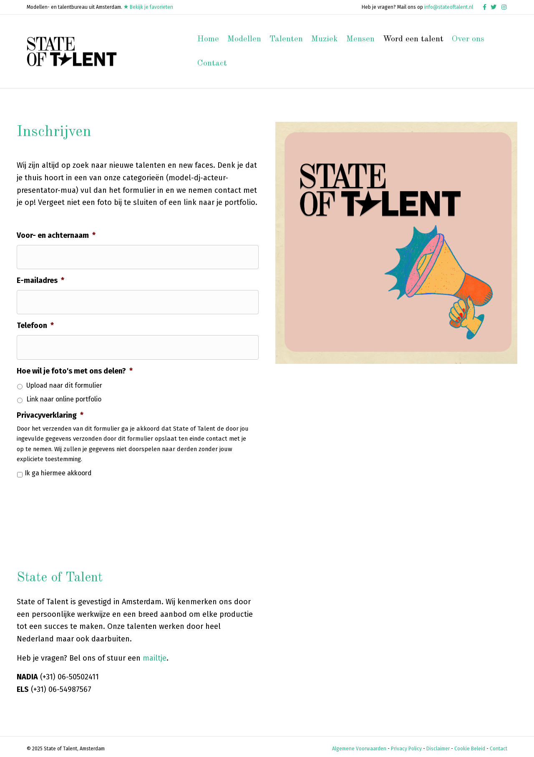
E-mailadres (40, 279)
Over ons (468, 39)
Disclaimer (438, 744)
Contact (212, 63)
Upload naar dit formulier (64, 381)
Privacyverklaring (50, 411)
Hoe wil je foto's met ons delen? (75, 366)
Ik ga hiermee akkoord (58, 468)
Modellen (244, 39)
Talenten (286, 39)
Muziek (324, 39)
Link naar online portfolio (63, 395)
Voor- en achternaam (56, 235)
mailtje (154, 654)
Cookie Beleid (469, 744)
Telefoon (35, 323)
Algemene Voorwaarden (359, 744)
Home (208, 39)
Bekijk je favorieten (148, 7)
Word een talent (413, 39)
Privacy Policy (406, 744)
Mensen (360, 39)
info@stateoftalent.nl (448, 7)
